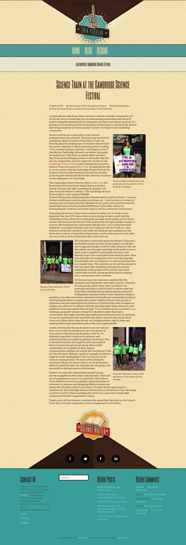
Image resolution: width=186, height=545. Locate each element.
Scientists (107, 109)
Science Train (96, 109)
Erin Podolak (82, 538)
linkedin (100, 458)
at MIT (109, 225)
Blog (88, 50)
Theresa (140, 487)
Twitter (24, 495)
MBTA (72, 216)
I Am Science (74, 106)
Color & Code (122, 538)
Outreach (61, 109)
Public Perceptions (90, 106)
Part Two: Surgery (153, 506)
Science (103, 106)
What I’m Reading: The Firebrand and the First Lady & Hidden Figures (111, 509)
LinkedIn (24, 518)
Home (76, 50)
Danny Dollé (142, 510)
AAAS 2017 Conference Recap (112, 501)
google (70, 458)
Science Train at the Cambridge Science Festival (92, 89)
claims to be (97, 183)
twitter (85, 458)
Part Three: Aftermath (155, 494)
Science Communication (77, 109)
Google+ (24, 523)
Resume (102, 50)
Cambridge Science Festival (63, 164)
